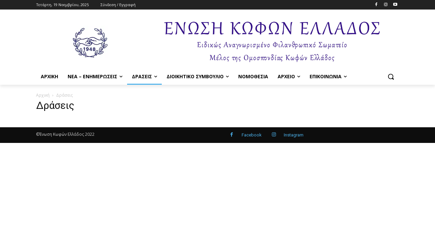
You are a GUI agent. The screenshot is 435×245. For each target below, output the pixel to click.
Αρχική (43, 95)
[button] (391, 76)
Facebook (252, 134)
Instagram (293, 134)
